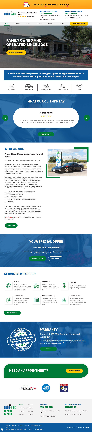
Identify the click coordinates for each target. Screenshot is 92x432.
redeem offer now (37, 258)
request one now (74, 370)
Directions (62, 23)
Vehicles (30, 408)
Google (8, 411)
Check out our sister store (12, 217)
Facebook (5, 411)
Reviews (50, 23)
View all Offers (55, 258)
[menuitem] (7, 24)
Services (39, 23)
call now (48, 349)
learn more (11, 225)
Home (6, 23)
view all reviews (46, 134)
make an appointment (79, 23)
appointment (23, 408)
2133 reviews (30, 16)
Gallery (28, 23)
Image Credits (71, 427)
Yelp (11, 411)
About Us (17, 23)
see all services (12, 312)
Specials (30, 411)
